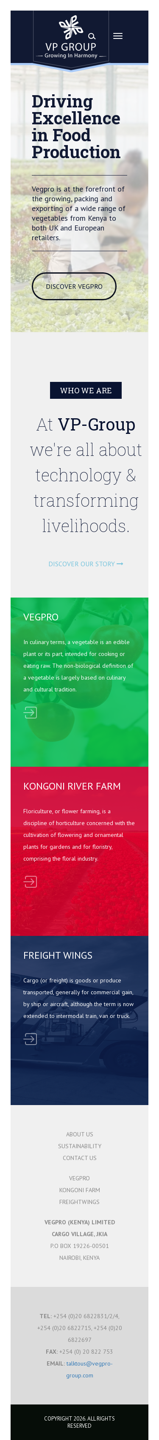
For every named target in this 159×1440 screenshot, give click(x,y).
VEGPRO (79, 1178)
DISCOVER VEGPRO (74, 286)
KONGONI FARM (79, 1190)
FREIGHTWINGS (79, 1202)
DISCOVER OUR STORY (85, 564)
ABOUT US (79, 1134)
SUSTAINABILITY (79, 1146)
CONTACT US (80, 1158)
